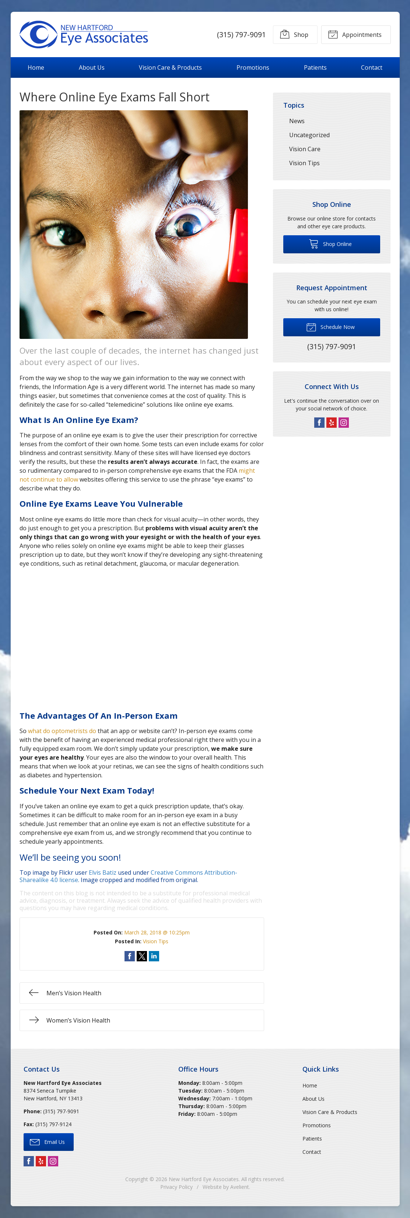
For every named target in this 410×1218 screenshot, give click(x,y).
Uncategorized (309, 135)
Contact (371, 67)
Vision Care (304, 149)
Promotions (252, 67)
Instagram (344, 422)
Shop (294, 34)
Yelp (331, 422)
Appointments (355, 34)
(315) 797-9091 (241, 34)
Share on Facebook (130, 956)
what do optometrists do (62, 731)
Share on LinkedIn (154, 956)
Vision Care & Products (170, 67)
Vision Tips (155, 941)
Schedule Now (330, 327)
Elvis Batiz (102, 872)
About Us (92, 67)
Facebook (319, 422)
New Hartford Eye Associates (204, 1179)
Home (36, 67)
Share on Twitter (142, 956)
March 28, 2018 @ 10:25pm (157, 932)
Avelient (239, 1186)
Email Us (47, 1142)
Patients (315, 67)
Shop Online (330, 243)
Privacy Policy (176, 1186)
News (297, 121)
